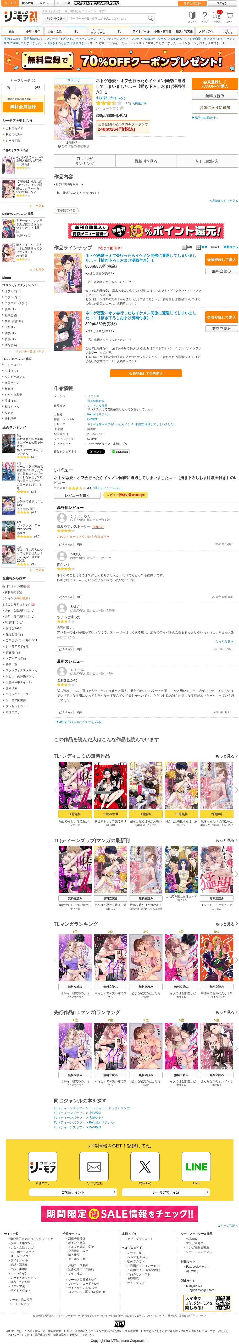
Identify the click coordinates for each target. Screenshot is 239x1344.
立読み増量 (110, 814)
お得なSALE (14, 628)
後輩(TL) (10, 309)
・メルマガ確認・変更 (79, 1246)
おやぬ (146, 997)
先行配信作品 (14, 634)
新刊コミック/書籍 (16, 586)
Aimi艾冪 (22, 256)
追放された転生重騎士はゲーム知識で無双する (30, 442)
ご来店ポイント (73, 1192)
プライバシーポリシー (68, 1315)
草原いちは (23, 235)
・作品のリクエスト (137, 1274)
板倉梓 (9, 388)
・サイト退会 (74, 1273)
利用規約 (49, 1315)
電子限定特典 (66, 210)
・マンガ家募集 (193, 1243)
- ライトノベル (18, 1260)
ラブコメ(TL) (13, 297)
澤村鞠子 (217, 1085)
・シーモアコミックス (197, 1252)
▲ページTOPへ (228, 1225)
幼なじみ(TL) (13, 345)
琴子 (33, 509)
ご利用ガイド (14, 128)
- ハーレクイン (18, 1273)
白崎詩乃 (217, 825)
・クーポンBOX (75, 1259)
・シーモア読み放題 (19, 1299)
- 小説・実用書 (18, 1269)
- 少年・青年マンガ (21, 1243)
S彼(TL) (10, 327)
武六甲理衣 (31, 450)
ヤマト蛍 (75, 825)
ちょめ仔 (228, 825)
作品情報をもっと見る (223, 201)
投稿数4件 (121, 103)
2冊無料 (216, 814)
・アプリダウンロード (138, 1239)
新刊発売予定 (13, 592)
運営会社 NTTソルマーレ (192, 1315)
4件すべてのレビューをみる (80, 722)
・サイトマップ (134, 1283)
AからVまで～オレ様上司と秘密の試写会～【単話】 (29, 161)
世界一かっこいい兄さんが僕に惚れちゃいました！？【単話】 (29, 226)
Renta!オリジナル (155, 38)
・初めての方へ (134, 1261)
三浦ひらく (12, 371)
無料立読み (75, 898)
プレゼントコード (17, 706)
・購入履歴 (72, 1255)
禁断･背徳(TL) (14, 321)
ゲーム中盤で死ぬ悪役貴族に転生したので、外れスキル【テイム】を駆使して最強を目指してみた (30, 473)
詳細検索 (11, 688)
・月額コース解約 (76, 1265)
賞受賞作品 (13, 652)
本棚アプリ (13, 712)
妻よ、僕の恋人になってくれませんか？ (30, 551)
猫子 (20, 450)
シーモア (10, 3)
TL (119, 31)
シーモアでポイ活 (17, 646)
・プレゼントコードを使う (82, 1283)
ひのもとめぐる (15, 376)
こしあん (217, 908)
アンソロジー (13, 365)
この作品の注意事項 (73, 146)
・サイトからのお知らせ (81, 1287)
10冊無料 (181, 814)
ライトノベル (141, 31)
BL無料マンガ (14, 622)
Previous (56, 789)
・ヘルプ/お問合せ (136, 1257)
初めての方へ (14, 134)
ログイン (222, 3)
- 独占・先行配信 (20, 1282)
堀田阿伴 (110, 825)
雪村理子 (10, 418)
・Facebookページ (195, 1266)
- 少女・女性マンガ (21, 1247)
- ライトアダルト (20, 1290)
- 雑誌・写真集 (18, 1264)
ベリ (177, 900)
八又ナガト (24, 484)
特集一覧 (11, 664)
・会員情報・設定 (76, 1251)
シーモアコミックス (98, 31)
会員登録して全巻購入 (146, 373)
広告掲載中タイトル (19, 682)
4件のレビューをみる (107, 488)
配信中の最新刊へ (206, 117)
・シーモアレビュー (19, 1304)
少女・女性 (55, 31)
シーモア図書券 (16, 700)
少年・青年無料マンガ (19, 616)
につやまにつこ (75, 997)
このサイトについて (154, 1315)
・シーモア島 (133, 1252)
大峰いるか (118, 98)
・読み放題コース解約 (79, 1269)
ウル (110, 997)
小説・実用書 (162, 31)
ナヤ (184, 900)
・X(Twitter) (190, 1271)
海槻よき (181, 997)
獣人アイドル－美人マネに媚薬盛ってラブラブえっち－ (29, 248)
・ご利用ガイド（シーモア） (143, 1265)
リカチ (9, 412)
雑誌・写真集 (184, 31)
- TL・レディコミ (20, 1256)
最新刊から (231, 247)
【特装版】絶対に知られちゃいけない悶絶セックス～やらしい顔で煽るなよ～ (29, 187)
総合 (11, 31)
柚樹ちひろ (12, 406)
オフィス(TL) (13, 291)
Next (235, 790)
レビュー (45, 3)
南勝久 (21, 533)
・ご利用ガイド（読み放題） (143, 1270)
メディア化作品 (16, 658)
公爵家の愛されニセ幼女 (30, 503)
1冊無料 (74, 814)
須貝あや (140, 825)
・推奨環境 (131, 1278)
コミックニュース (17, 694)
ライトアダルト (227, 31)
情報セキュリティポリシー (96, 1315)
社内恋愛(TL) (13, 315)
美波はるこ (12, 400)
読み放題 (27, 3)
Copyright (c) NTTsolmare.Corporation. (119, 1341)
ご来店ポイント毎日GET (22, 640)
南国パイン (12, 382)
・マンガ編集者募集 (196, 1247)
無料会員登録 (192, 3)
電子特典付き (96, 401)
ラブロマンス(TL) (16, 303)
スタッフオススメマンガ (21, 670)
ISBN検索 (172, 1315)
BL (76, 31)
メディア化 (206, 31)
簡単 (201, 247)
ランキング (16, 598)
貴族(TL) (10, 339)
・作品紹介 (190, 1239)
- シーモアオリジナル (22, 1277)
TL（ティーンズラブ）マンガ (121, 38)
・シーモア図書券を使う (81, 1279)
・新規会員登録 (75, 1238)
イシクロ (151, 825)
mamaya (22, 557)
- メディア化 (17, 1286)
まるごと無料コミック (19, 604)
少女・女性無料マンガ (19, 610)
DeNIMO (177, 38)
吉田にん (181, 825)
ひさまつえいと (216, 997)
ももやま (22, 509)
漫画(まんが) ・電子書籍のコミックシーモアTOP (35, 38)
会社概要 (38, 1315)
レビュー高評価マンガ (20, 676)
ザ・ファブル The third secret (28, 527)
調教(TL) (10, 333)
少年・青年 (33, 31)
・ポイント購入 (75, 1242)
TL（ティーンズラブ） (84, 38)
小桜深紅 (102, 98)
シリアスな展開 (97, 405)
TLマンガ (73, 80)
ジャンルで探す (55, 18)
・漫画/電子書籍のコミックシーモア (29, 1239)
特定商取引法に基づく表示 (127, 1315)
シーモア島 (63, 3)
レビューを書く (107, 108)
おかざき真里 (13, 394)
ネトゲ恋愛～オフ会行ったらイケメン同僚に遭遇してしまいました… (131, 424)
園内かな (205, 825)
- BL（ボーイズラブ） (23, 1252)
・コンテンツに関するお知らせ (85, 1291)
